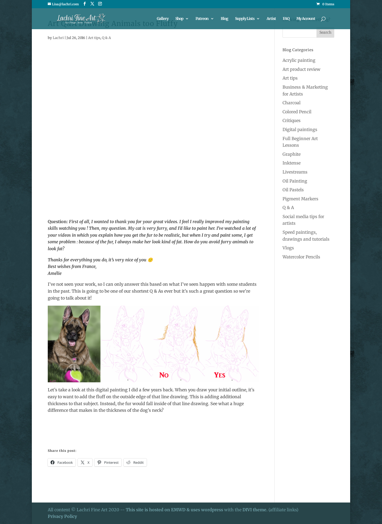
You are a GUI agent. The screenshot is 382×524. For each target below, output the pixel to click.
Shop (179, 19)
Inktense (292, 163)
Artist (271, 19)
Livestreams (295, 172)
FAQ (286, 19)
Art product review (301, 69)
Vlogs (288, 247)
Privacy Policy (62, 516)
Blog (224, 19)
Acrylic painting (299, 60)
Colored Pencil (297, 111)
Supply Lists (244, 19)
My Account (305, 19)
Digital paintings (300, 129)
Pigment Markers (300, 198)
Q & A (106, 38)
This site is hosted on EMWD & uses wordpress (174, 509)
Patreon (202, 19)
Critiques (292, 120)
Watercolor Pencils (301, 256)
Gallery (162, 19)
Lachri (58, 38)
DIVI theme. (255, 509)
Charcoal (292, 102)
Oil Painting (295, 181)
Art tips (94, 38)
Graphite (292, 154)
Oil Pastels (293, 189)
